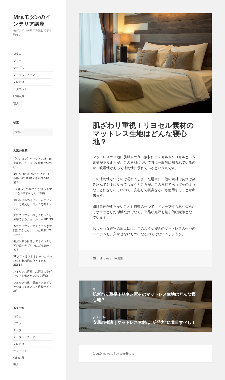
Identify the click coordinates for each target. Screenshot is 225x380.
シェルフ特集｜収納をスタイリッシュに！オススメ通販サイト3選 (32, 287)
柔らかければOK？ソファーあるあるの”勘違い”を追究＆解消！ (31, 178)
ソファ (17, 61)
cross (107, 258)
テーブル (18, 68)
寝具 (16, 103)
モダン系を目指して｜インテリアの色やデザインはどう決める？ (32, 245)
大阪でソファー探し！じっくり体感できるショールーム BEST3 (33, 217)
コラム (17, 53)
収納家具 (18, 96)
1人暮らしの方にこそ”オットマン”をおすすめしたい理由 (32, 191)
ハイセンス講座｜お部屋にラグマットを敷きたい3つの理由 (32, 274)
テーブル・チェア (24, 75)
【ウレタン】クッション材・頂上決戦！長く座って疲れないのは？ (32, 163)
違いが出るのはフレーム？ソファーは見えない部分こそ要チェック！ (32, 204)
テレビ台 (18, 82)
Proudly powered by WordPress (113, 353)
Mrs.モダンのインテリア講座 (32, 20)
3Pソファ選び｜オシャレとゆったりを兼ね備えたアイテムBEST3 (32, 260)
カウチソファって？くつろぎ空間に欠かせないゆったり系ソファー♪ (32, 230)
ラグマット (20, 89)
